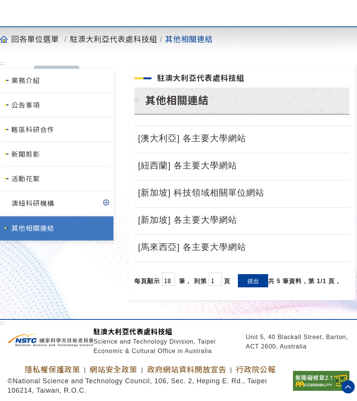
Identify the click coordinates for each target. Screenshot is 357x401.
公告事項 (25, 105)
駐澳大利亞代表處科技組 (113, 39)
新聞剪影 (25, 154)
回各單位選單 (35, 39)
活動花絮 (25, 179)
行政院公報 (256, 370)
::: (2, 63)
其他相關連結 (189, 39)
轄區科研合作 (32, 130)
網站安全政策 (113, 370)
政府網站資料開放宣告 (187, 370)
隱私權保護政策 (52, 370)
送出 (253, 281)
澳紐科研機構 (32, 203)
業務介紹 (25, 81)
